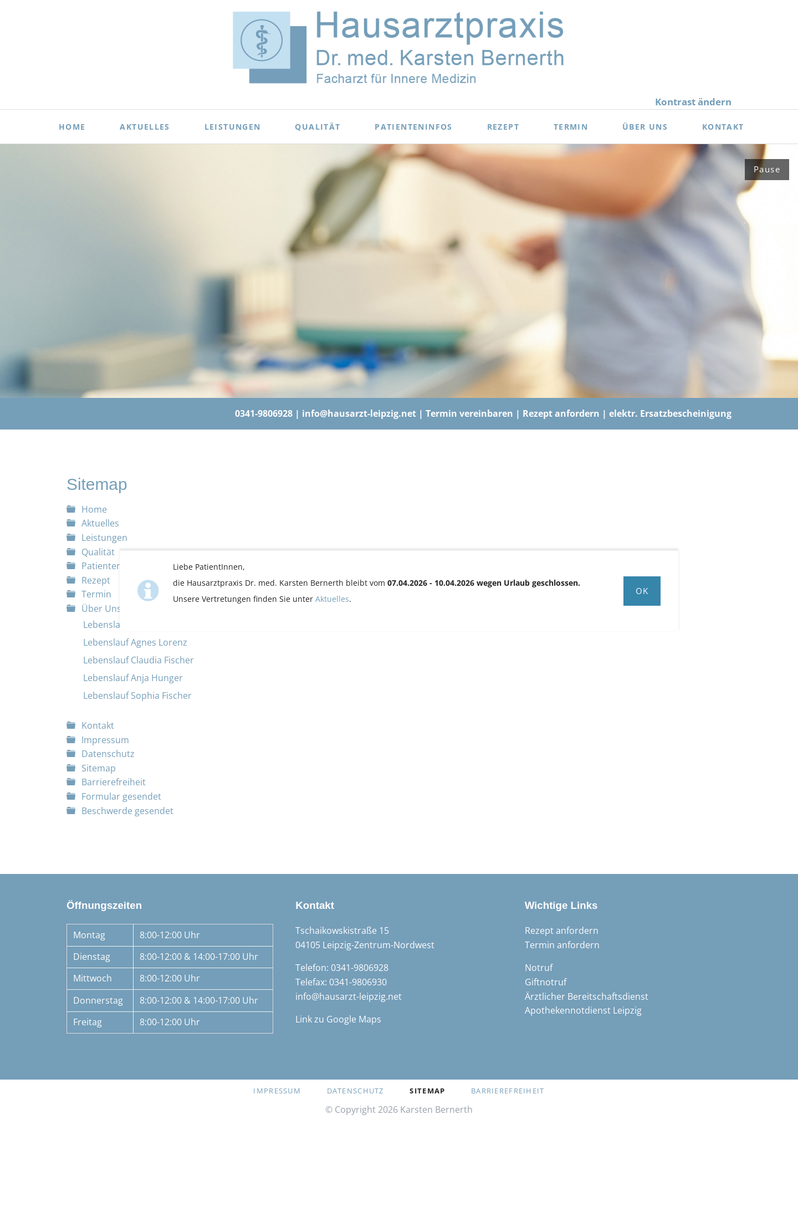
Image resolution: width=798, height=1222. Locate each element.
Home (94, 509)
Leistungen (104, 537)
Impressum (105, 740)
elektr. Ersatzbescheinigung (670, 413)
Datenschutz (108, 754)
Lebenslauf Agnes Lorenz (135, 642)
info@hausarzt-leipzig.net (359, 413)
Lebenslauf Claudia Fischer (138, 660)
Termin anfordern (562, 945)
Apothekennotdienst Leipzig (583, 1010)
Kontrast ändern (693, 101)
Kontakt (97, 725)
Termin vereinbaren (469, 413)
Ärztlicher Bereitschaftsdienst (586, 996)
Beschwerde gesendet (127, 811)
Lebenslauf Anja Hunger (133, 678)
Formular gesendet (121, 796)
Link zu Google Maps (338, 1019)
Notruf (539, 968)
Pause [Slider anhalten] (767, 169)
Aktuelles (332, 599)
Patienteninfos (111, 566)
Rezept (95, 580)
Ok (642, 590)
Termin (96, 594)
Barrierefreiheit (113, 782)
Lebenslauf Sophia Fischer (137, 695)
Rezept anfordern (561, 413)
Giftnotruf (545, 982)
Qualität (98, 552)
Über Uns (101, 608)
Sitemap (98, 768)
